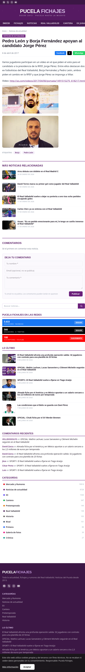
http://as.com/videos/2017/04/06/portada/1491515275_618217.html (47, 80)
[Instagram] (11, 2)
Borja (17, 152)
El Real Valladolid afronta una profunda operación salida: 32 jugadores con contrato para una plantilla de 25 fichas (42, 455)
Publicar (76, 293)
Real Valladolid (50, 23)
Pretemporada (9, 613)
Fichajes (18, 23)
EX (3, 605)
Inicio (6, 23)
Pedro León (28, 152)
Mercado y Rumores (11, 598)
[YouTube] (15, 2)
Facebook (60, 53)
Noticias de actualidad (18, 31)
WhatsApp (79, 53)
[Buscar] (40, 306)
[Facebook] (4, 2)
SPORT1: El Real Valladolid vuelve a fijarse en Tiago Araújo (36, 461)
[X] (8, 2)
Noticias (32, 23)
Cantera (68, 23)
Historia (5, 620)
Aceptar (27, 667)
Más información (10, 667)
